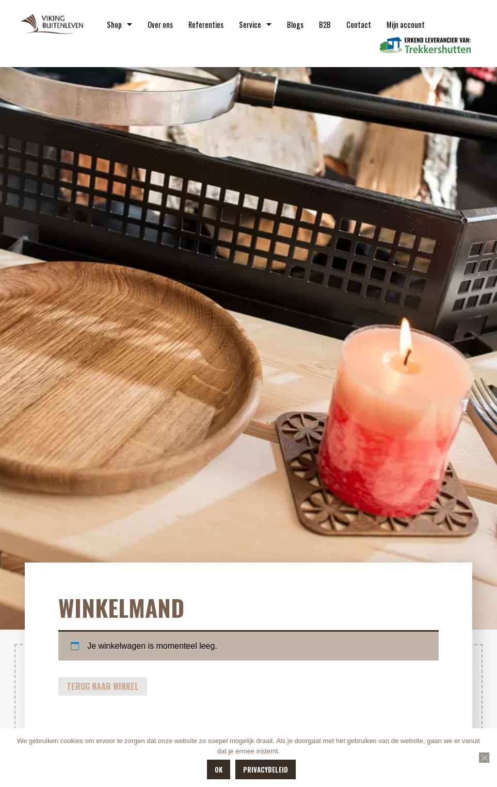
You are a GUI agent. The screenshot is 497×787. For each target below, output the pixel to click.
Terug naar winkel (103, 686)
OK (218, 769)
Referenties (205, 24)
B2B (325, 24)
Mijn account (406, 24)
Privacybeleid (265, 769)
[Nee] (484, 757)
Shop (114, 24)
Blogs (295, 24)
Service (250, 24)
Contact (358, 24)
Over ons (160, 24)
